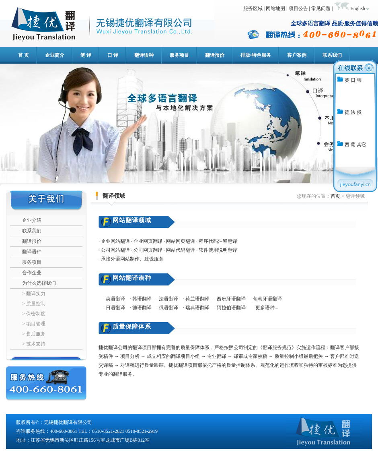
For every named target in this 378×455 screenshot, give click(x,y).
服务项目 (31, 262)
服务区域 (253, 8)
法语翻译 (168, 299)
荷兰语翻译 (197, 299)
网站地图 (275, 8)
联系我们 (31, 231)
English (357, 8)
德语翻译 (142, 307)
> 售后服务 (33, 334)
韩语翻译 (144, 299)
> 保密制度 (33, 313)
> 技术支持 (33, 344)
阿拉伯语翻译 (231, 307)
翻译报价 (31, 241)
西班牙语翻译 (231, 299)
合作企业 (31, 272)
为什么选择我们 (39, 283)
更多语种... (266, 307)
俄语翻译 (168, 307)
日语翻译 (115, 307)
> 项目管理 (33, 324)
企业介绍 (31, 220)
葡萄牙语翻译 (267, 299)
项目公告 (298, 8)
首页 (335, 196)
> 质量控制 (33, 303)
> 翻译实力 (33, 293)
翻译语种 (31, 251)
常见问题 (321, 8)
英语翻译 (115, 299)
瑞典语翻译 (197, 307)
